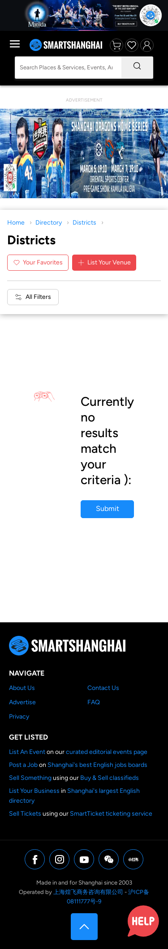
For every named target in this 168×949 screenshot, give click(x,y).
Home (16, 222)
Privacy (19, 716)
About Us (22, 688)
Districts (84, 222)
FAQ (93, 702)
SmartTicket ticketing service (111, 813)
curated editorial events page (106, 752)
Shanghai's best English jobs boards (97, 765)
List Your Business (34, 791)
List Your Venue (104, 262)
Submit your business (107, 511)
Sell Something (30, 778)
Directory (48, 222)
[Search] (137, 67)
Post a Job (23, 765)
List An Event (27, 752)
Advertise (22, 702)
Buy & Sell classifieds (109, 778)
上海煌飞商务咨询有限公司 (88, 892)
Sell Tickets (25, 813)
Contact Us (103, 688)
